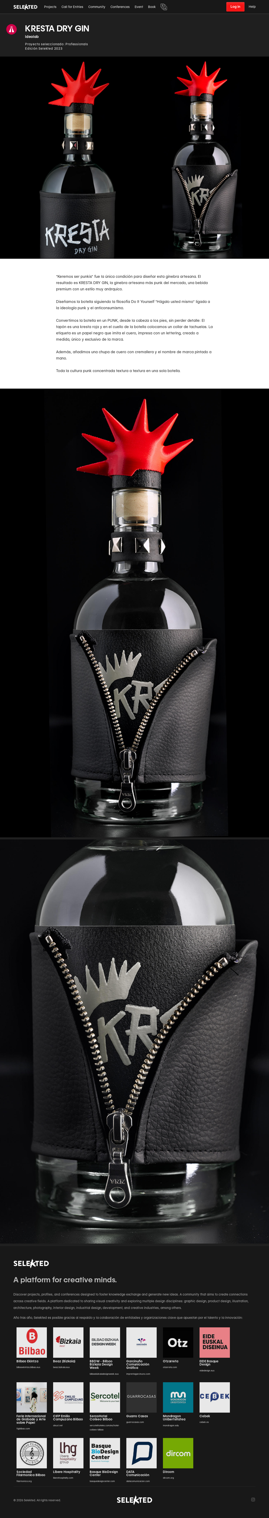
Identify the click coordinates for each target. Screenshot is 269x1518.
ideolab (32, 37)
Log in (235, 7)
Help (252, 7)
